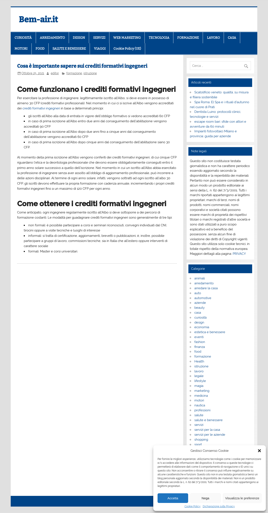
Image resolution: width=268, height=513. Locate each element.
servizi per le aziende (209, 435)
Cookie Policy (193, 506)
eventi (199, 337)
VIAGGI (100, 49)
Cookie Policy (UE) (127, 49)
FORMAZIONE (188, 38)
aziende (200, 303)
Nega (205, 498)
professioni (202, 410)
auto (197, 293)
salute (198, 415)
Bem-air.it (38, 19)
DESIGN (79, 38)
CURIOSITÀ (23, 38)
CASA (232, 38)
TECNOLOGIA (159, 38)
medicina (201, 396)
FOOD (40, 49)
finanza (199, 347)
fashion (199, 342)
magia (198, 386)
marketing (201, 391)
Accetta (172, 498)
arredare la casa (206, 288)
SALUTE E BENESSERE (69, 49)
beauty (199, 308)
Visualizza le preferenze (242, 498)
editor (55, 73)
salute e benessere (208, 420)
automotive (202, 298)
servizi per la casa (207, 430)
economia (201, 327)
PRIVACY (239, 254)
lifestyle (200, 381)
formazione (74, 73)
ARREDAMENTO (52, 38)
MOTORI (21, 49)
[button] (259, 451)
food (197, 351)
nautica (199, 405)
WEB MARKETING (127, 38)
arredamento (204, 283)
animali (199, 278)
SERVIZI (99, 38)
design (199, 322)
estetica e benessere (209, 332)
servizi (198, 425)
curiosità (200, 317)
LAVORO (213, 38)
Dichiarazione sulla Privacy (219, 506)
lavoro (199, 371)
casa (197, 313)
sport (198, 444)
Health (199, 361)
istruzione (90, 73)
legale (199, 376)
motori (199, 400)
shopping (201, 439)
